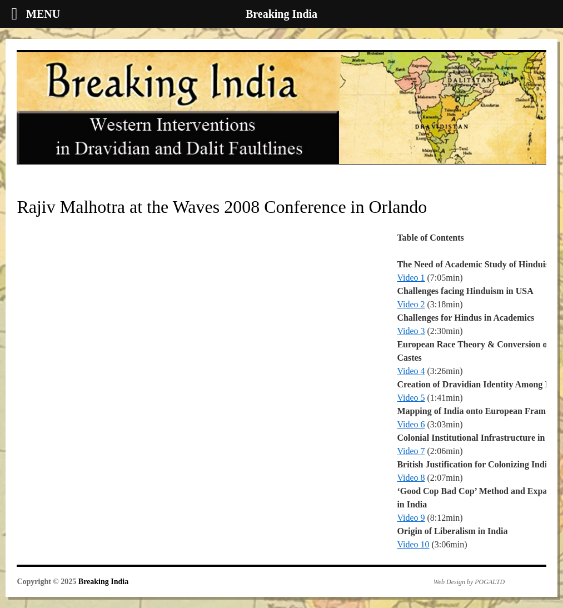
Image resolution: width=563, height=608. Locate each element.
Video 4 (411, 371)
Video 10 (413, 544)
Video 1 (411, 277)
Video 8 (411, 477)
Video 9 (411, 517)
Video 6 (411, 424)
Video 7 (411, 451)
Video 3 (411, 331)
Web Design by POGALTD (469, 582)
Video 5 (411, 397)
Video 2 (411, 304)
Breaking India (103, 581)
